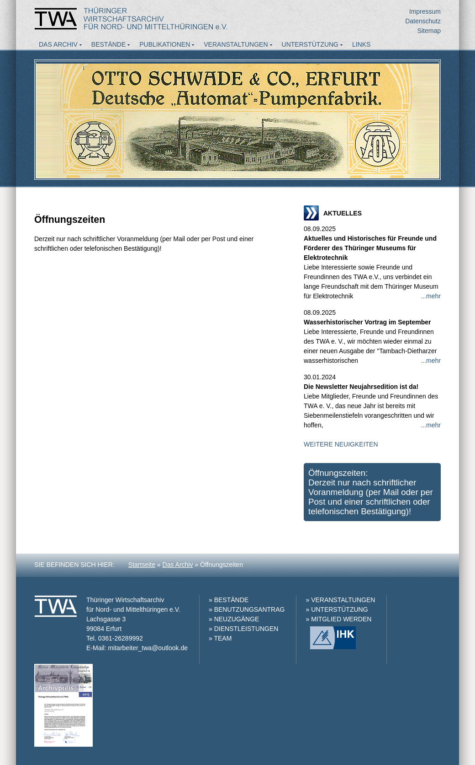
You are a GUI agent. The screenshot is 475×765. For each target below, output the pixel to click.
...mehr (431, 296)
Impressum (425, 11)
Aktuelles (57, 56)
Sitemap (429, 30)
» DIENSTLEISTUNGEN (243, 628)
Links (361, 44)
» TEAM (220, 638)
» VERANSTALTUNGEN (340, 599)
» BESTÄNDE (228, 599)
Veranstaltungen (236, 44)
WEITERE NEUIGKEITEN (341, 444)
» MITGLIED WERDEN (338, 619)
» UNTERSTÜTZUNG (337, 609)
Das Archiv (58, 44)
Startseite (141, 564)
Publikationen (164, 44)
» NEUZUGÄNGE (234, 619)
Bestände (108, 44)
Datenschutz (423, 21)
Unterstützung (310, 44)
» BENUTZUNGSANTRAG (247, 609)
